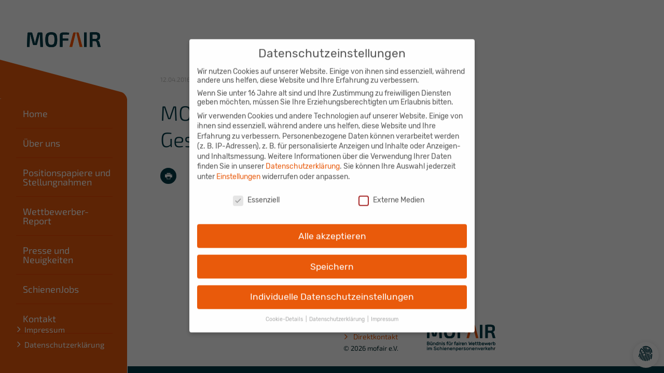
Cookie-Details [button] (285, 311)
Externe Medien (391, 192)
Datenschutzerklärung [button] (337, 311)
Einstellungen (238, 169)
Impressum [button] (384, 311)
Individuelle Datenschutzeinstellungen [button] (332, 289)
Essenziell (256, 192)
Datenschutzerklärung (303, 158)
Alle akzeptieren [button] (332, 228)
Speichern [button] (332, 258)
